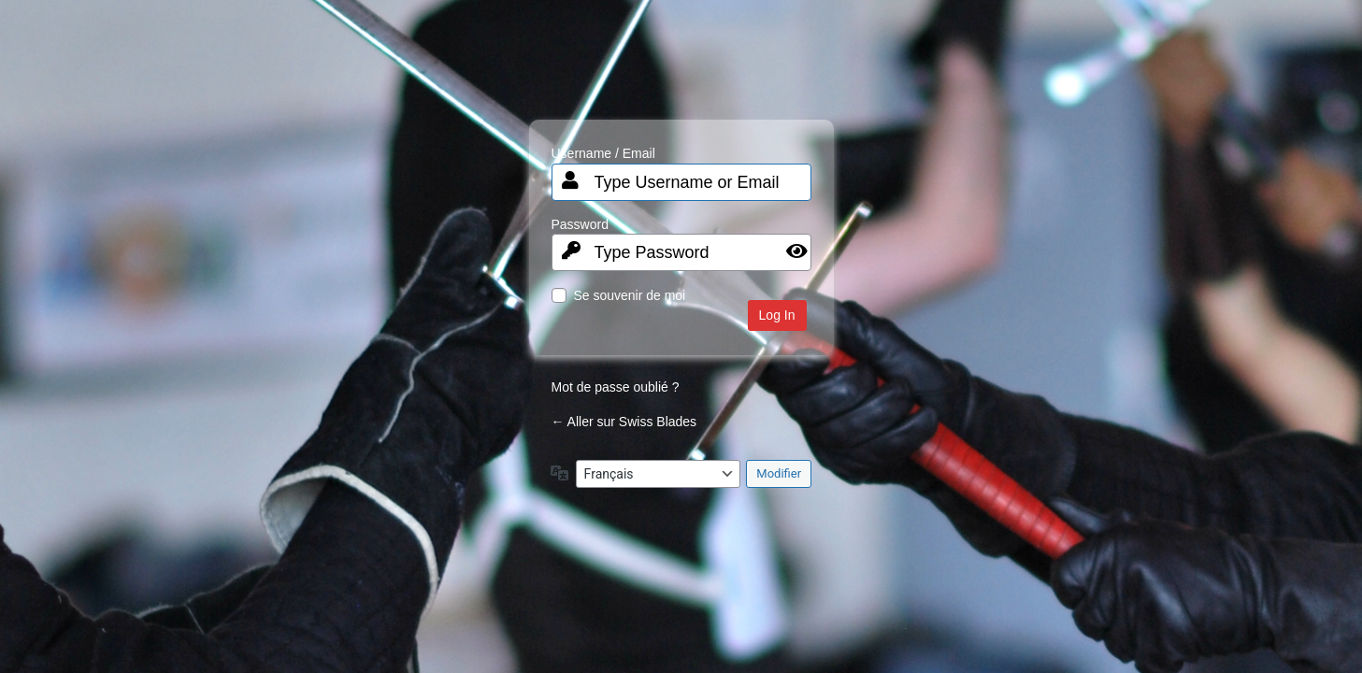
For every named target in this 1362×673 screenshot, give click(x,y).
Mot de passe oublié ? (616, 386)
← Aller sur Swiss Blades (624, 421)
